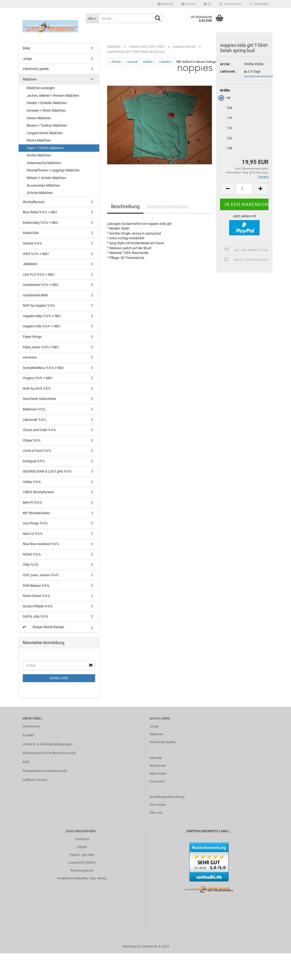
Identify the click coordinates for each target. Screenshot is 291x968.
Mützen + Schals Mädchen (46, 178)
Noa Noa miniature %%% (41, 544)
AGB (26, 762)
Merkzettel (259, 4)
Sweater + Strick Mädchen (46, 110)
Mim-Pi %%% (32, 502)
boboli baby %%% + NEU (40, 223)
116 (226, 128)
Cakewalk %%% (34, 420)
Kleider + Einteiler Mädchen (47, 103)
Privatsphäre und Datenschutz (45, 771)
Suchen (188, 4)
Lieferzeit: (227, 71)
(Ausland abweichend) (258, 76)
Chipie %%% (32, 440)
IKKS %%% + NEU (35, 254)
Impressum (31, 726)
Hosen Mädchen (39, 118)
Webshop (129, 946)
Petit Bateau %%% (36, 586)
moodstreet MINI (35, 295)
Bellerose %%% (34, 409)
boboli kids (31, 233)
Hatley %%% (32, 482)
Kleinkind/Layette (36, 69)
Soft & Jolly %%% (35, 616)
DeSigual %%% (34, 461)
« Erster (115, 62)
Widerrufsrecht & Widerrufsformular (49, 753)
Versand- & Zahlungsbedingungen (48, 744)
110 (226, 118)
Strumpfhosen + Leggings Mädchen (53, 170)
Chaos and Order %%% (39, 430)
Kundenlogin (230, 4)
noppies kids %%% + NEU (41, 326)
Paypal (82, 847)
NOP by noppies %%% (39, 305)
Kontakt (28, 735)
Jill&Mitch (30, 264)
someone (30, 357)
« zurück (132, 62)
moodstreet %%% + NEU (40, 285)
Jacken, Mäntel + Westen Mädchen (53, 95)
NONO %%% (32, 554)
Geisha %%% (32, 243)
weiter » (149, 62)
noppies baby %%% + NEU (42, 316)
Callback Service (35, 780)
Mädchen (30, 79)
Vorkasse (82, 839)
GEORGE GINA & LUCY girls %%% (47, 471)
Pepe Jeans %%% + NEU (41, 347)
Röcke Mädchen (39, 140)
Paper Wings (32, 337)
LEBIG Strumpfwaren (38, 492)
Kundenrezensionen (168, 206)
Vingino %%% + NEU (37, 378)
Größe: (225, 90)
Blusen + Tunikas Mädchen (47, 125)
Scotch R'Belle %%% (38, 606)
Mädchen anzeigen (41, 88)
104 (226, 108)
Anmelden (59, 678)
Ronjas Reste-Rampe (43, 627)
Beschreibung (125, 206)
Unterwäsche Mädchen (44, 163)
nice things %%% (35, 523)
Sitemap (165, 4)
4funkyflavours (34, 202)
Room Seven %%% (36, 596)
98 (225, 98)
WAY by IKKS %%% (37, 388)
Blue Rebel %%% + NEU (40, 212)
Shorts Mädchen (39, 155)
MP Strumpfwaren (36, 513)
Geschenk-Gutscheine (39, 399)
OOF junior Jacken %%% (41, 575)
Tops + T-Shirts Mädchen (45, 148)
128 (226, 148)
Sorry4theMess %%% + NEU (43, 368)
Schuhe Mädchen (40, 193)
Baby (26, 48)
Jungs (27, 59)
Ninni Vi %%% (33, 534)
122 (226, 138)
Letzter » (166, 62)
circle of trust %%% (37, 451)
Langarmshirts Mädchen (45, 133)
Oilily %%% (31, 565)
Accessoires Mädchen (43, 185)
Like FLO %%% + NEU (38, 274)
